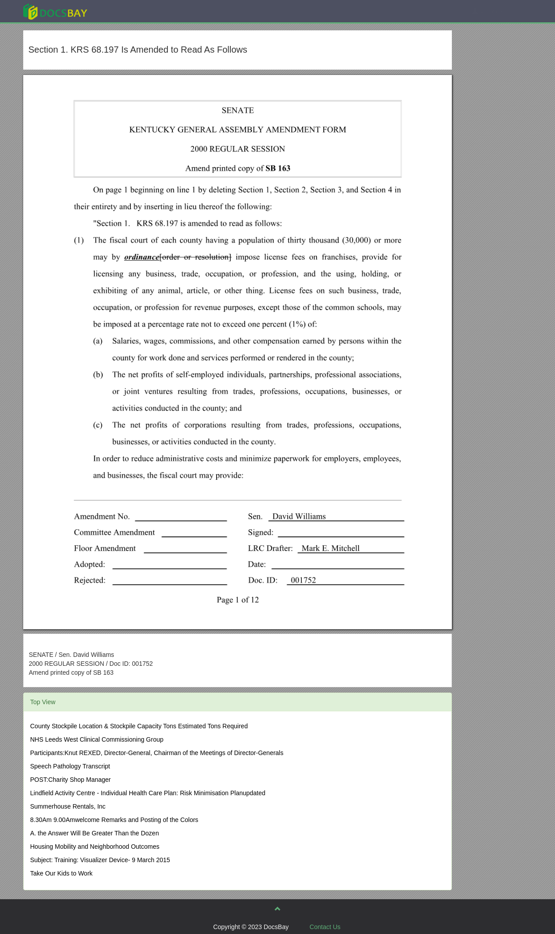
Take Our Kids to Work (61, 873)
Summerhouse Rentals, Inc (68, 806)
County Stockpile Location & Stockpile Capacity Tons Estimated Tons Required (139, 726)
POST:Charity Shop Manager (70, 779)
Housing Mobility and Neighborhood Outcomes (95, 846)
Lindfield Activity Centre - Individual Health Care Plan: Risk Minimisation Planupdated (148, 793)
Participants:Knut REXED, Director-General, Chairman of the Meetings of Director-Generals (157, 752)
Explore (122, 11)
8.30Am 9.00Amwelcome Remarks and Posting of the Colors (114, 819)
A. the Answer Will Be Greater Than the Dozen (94, 833)
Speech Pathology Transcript (70, 766)
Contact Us (324, 926)
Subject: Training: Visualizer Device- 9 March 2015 (100, 859)
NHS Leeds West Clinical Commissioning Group (97, 739)
